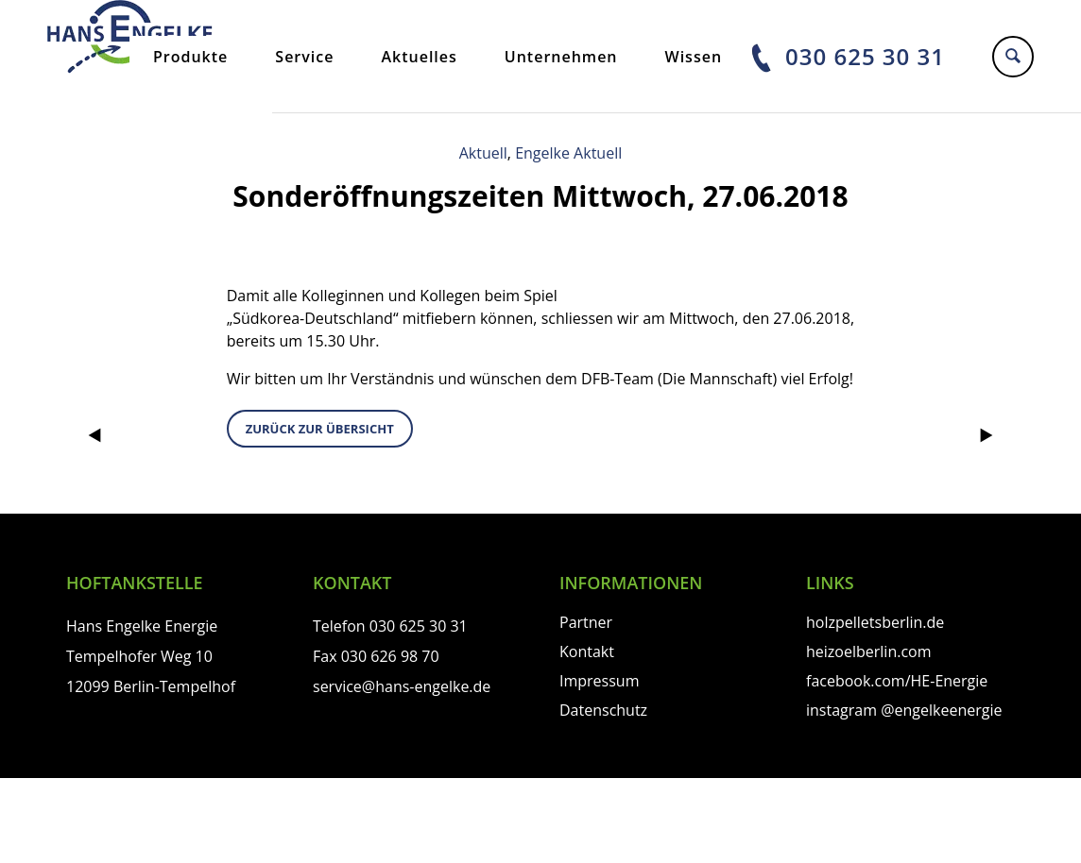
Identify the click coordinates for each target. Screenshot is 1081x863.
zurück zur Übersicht (320, 428)
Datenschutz (603, 710)
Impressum (599, 680)
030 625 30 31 (865, 56)
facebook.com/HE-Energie (896, 680)
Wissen (694, 56)
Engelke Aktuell (568, 153)
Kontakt (586, 651)
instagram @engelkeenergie (904, 710)
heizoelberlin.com (869, 651)
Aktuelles (418, 56)
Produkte (190, 56)
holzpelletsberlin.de (875, 622)
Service (304, 56)
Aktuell (483, 153)
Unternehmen (561, 56)
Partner (585, 622)
